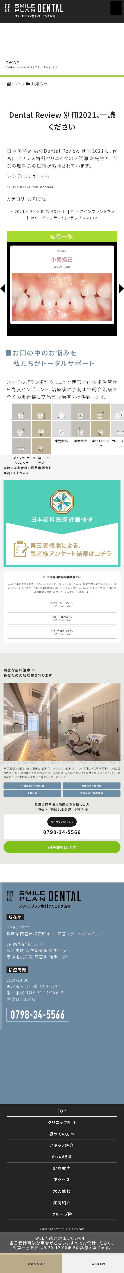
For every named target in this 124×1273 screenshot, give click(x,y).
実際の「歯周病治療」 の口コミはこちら (62, 721)
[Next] (121, 289)
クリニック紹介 (62, 1211)
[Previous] (2, 289)
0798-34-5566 (62, 915)
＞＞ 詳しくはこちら (28, 176)
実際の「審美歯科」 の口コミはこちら (62, 707)
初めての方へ (62, 1223)
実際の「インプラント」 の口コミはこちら (62, 693)
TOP (62, 1200)
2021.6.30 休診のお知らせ (37, 211)
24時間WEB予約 (62, 936)
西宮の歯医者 (46, 186)
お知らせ (37, 198)
